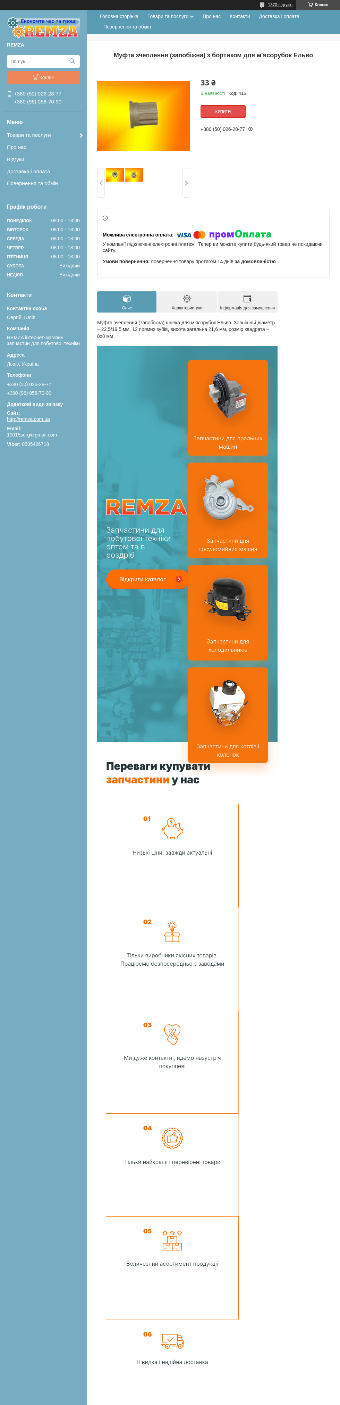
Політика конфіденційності (254, 1391)
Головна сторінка (119, 16)
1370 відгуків (280, 4)
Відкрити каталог (142, 568)
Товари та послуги (29, 135)
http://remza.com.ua (28, 419)
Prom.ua (202, 1379)
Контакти (240, 16)
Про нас (16, 147)
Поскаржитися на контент (200, 1391)
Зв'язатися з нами (215, 1045)
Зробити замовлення (182, 1325)
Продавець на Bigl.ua (170, 1385)
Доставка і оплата (28, 171)
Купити (223, 111)
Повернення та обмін (32, 183)
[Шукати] (72, 61)
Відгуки (15, 159)
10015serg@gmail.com (32, 435)
